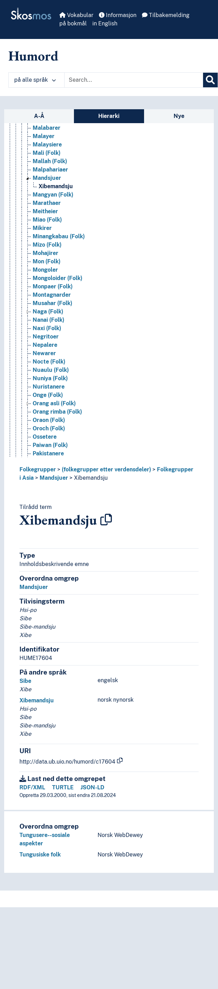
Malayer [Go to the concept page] (43, 180)
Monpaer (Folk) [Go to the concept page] (53, 330)
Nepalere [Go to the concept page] (45, 388)
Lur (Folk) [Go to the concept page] (45, 146)
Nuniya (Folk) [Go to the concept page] (50, 422)
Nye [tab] (179, 116)
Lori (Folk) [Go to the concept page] (46, 138)
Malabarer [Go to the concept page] (46, 171)
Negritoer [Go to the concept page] (46, 380)
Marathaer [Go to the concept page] (47, 247)
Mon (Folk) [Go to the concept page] (46, 305)
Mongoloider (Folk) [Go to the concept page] (57, 322)
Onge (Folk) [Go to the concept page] (48, 439)
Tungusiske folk (40, 854)
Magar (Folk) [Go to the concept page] (49, 155)
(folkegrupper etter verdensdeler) (106, 469)
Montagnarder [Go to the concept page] (52, 338)
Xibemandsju (91, 477)
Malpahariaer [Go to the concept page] (50, 213)
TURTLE (63, 787)
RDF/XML (32, 787)
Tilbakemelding (166, 15)
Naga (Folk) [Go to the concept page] (48, 355)
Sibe (25, 681)
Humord (33, 56)
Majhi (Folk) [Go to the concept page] (48, 163)
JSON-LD (92, 787)
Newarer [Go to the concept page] (44, 397)
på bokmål (73, 23)
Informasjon (117, 15)
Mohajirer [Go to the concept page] (45, 297)
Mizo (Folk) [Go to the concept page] (47, 288)
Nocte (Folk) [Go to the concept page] (49, 405)
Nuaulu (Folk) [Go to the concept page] (51, 413)
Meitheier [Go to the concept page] (45, 255)
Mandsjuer (54, 477)
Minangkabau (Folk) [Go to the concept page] (59, 280)
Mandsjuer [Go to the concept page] (47, 221)
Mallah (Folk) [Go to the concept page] (50, 205)
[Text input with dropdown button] (133, 80)
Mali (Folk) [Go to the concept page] (46, 196)
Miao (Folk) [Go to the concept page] (47, 263)
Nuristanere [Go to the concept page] (49, 430)
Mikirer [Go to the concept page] (42, 272)
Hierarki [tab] (108, 116)
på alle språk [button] (35, 80)
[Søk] (210, 80)
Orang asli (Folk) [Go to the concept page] (54, 447)
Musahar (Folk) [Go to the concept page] (52, 347)
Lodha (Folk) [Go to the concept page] (49, 130)
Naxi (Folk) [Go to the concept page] (47, 372)
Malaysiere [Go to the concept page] (47, 188)
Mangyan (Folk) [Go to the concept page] (53, 238)
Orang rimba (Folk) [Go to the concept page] (57, 455)
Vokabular (76, 15)
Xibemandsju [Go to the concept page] (56, 230)
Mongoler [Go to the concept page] (45, 313)
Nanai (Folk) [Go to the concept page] (48, 363)
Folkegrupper (37, 469)
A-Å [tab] (39, 116)
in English (104, 23)
